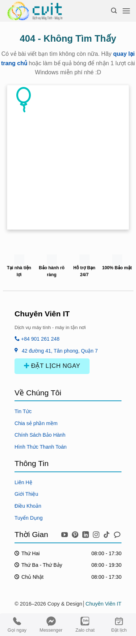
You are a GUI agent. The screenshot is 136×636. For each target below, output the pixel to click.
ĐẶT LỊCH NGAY (52, 365)
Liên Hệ (23, 482)
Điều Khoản (28, 506)
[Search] (114, 11)
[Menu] (126, 11)
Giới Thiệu (26, 494)
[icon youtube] (65, 533)
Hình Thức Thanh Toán (41, 447)
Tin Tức (23, 411)
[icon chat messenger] (117, 533)
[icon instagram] (97, 533)
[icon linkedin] (86, 533)
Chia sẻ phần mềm (36, 423)
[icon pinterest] (76, 533)
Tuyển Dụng (29, 518)
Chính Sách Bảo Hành (40, 435)
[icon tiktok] (107, 533)
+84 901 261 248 (37, 339)
